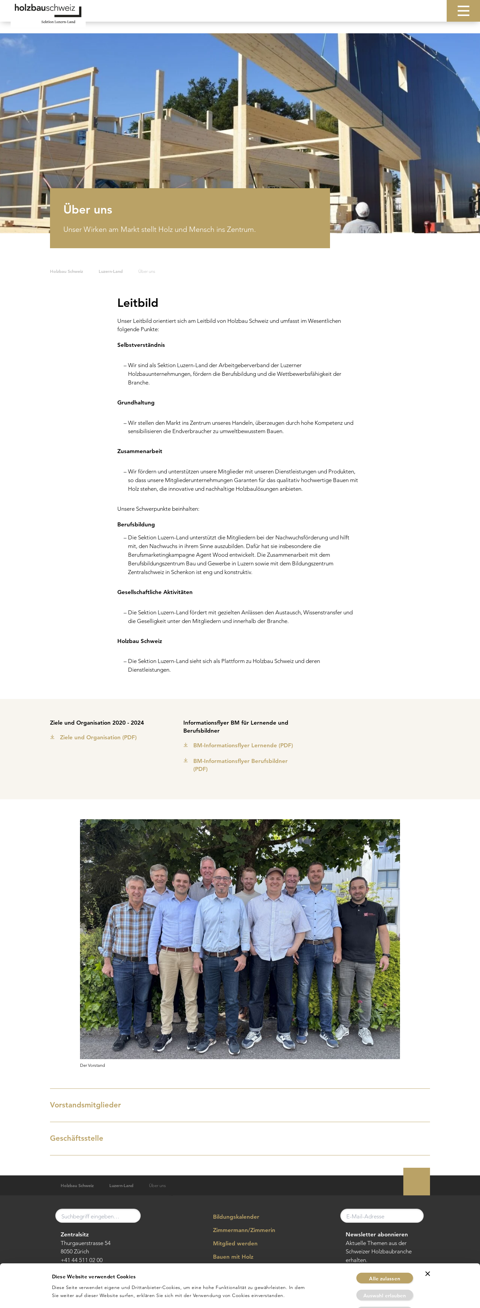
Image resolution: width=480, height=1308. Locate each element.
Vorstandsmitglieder (238, 1104)
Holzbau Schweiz (66, 271)
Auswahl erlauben (384, 1260)
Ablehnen (384, 1277)
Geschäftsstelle (238, 1138)
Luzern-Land (111, 271)
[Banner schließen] (427, 1238)
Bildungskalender (231, 1217)
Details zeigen (319, 1295)
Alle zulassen (384, 1243)
